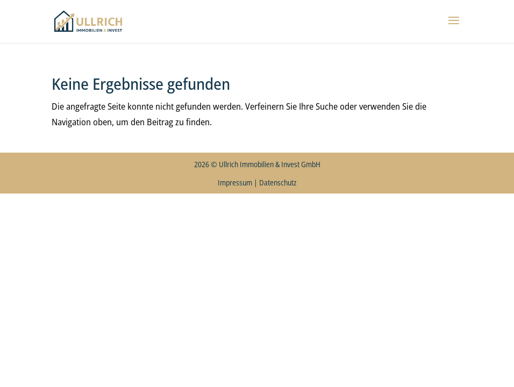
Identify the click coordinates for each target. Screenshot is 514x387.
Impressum (235, 182)
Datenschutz (277, 182)
